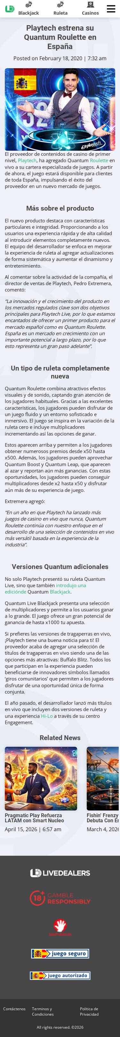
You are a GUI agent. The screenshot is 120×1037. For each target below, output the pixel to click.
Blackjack (60, 591)
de (23, 591)
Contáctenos (14, 1009)
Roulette (99, 160)
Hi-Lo (47, 716)
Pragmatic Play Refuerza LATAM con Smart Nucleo (34, 818)
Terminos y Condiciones (43, 1011)
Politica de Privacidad (89, 1011)
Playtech (27, 160)
